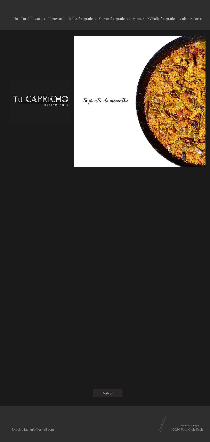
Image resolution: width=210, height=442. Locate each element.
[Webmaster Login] (190, 425)
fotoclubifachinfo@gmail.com (33, 429)
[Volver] (107, 393)
